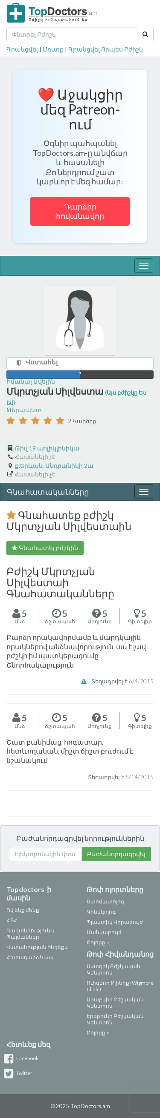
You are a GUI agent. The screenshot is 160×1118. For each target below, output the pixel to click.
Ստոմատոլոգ (105, 901)
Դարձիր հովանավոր (80, 211)
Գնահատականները (48, 491)
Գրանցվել (22, 49)
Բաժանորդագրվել (116, 853)
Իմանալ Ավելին (30, 381)
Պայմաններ (22, 937)
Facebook (22, 1058)
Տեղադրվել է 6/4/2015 (122, 681)
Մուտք (53, 49)
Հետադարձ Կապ (30, 957)
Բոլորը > (98, 942)
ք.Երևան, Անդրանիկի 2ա (54, 465)
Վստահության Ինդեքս (37, 947)
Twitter (19, 1073)
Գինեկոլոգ (101, 912)
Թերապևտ (24, 409)
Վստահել (42, 362)
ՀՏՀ (11, 920)
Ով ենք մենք (22, 910)
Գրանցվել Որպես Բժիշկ (105, 49)
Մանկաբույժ (104, 932)
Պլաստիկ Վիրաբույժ (115, 922)
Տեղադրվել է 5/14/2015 (121, 777)
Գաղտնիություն (28, 930)
